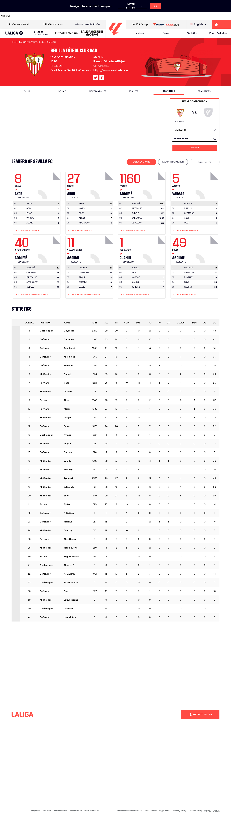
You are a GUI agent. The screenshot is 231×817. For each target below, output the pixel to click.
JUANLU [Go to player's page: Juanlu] (188, 208)
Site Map (47, 811)
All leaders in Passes (133, 231)
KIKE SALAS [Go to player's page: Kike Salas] (84, 223)
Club (27, 91)
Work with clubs (91, 811)
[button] (14, 33)
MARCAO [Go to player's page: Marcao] (136, 277)
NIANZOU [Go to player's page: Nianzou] (136, 282)
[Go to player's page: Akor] (49, 184)
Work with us (76, 811)
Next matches (97, 91)
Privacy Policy (179, 811)
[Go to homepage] (116, 36)
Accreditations (60, 811)
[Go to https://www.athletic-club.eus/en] (19, 16)
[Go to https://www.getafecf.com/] (85, 16)
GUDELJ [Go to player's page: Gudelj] (135, 213)
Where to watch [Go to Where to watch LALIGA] (87, 24)
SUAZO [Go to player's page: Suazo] (82, 287)
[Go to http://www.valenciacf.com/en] (216, 16)
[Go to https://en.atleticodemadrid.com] (30, 16)
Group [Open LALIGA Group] (140, 24)
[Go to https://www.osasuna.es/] (41, 16)
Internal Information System (129, 811)
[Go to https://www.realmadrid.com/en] (172, 16)
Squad (62, 91)
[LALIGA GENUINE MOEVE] (92, 33)
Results (133, 91)
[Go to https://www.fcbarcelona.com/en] (74, 16)
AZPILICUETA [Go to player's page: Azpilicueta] (32, 282)
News (166, 33)
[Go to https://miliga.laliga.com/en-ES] (221, 24)
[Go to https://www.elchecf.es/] (63, 16)
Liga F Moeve (204, 162)
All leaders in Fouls (185, 295)
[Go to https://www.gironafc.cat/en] (96, 16)
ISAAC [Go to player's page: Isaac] (29, 213)
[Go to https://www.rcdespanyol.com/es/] (140, 16)
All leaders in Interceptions (32, 295)
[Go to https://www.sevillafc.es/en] (205, 16)
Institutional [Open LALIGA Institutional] (18, 24)
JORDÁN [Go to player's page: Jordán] (136, 287)
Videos (140, 33)
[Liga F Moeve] (66, 33)
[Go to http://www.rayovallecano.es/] (118, 16)
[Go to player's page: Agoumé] (154, 184)
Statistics (192, 33)
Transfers (204, 91)
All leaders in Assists (185, 231)
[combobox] (194, 130)
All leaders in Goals (27, 231)
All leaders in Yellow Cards (84, 295)
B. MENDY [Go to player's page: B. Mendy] (188, 277)
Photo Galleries (218, 33)
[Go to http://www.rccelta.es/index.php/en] (129, 16)
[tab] (141, 162)
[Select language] (199, 24)
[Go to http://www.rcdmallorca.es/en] (151, 16)
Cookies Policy (195, 811)
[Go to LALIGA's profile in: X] (95, 77)
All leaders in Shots (80, 231)
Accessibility (151, 811)
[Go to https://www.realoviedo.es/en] (183, 16)
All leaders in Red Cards (135, 295)
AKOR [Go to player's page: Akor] (186, 218)
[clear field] (214, 130)
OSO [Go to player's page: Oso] (186, 223)
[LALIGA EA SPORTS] (14, 33)
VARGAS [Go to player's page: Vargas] (30, 218)
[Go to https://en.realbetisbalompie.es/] (161, 16)
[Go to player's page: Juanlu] (154, 248)
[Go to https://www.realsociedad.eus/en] (194, 16)
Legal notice (165, 811)
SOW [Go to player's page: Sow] (28, 208)
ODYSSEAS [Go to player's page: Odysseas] (136, 223)
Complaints (35, 811)
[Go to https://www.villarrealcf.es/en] (227, 16)
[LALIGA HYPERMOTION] (40, 33)
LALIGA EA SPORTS (141, 162)
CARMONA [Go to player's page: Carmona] (137, 218)
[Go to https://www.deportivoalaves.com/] (52, 16)
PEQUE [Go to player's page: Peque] (82, 277)
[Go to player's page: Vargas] (207, 184)
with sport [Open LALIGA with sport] (53, 24)
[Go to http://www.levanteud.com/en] (107, 16)
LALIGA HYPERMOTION (173, 162)
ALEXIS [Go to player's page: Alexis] (29, 223)
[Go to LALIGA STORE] (166, 24)
